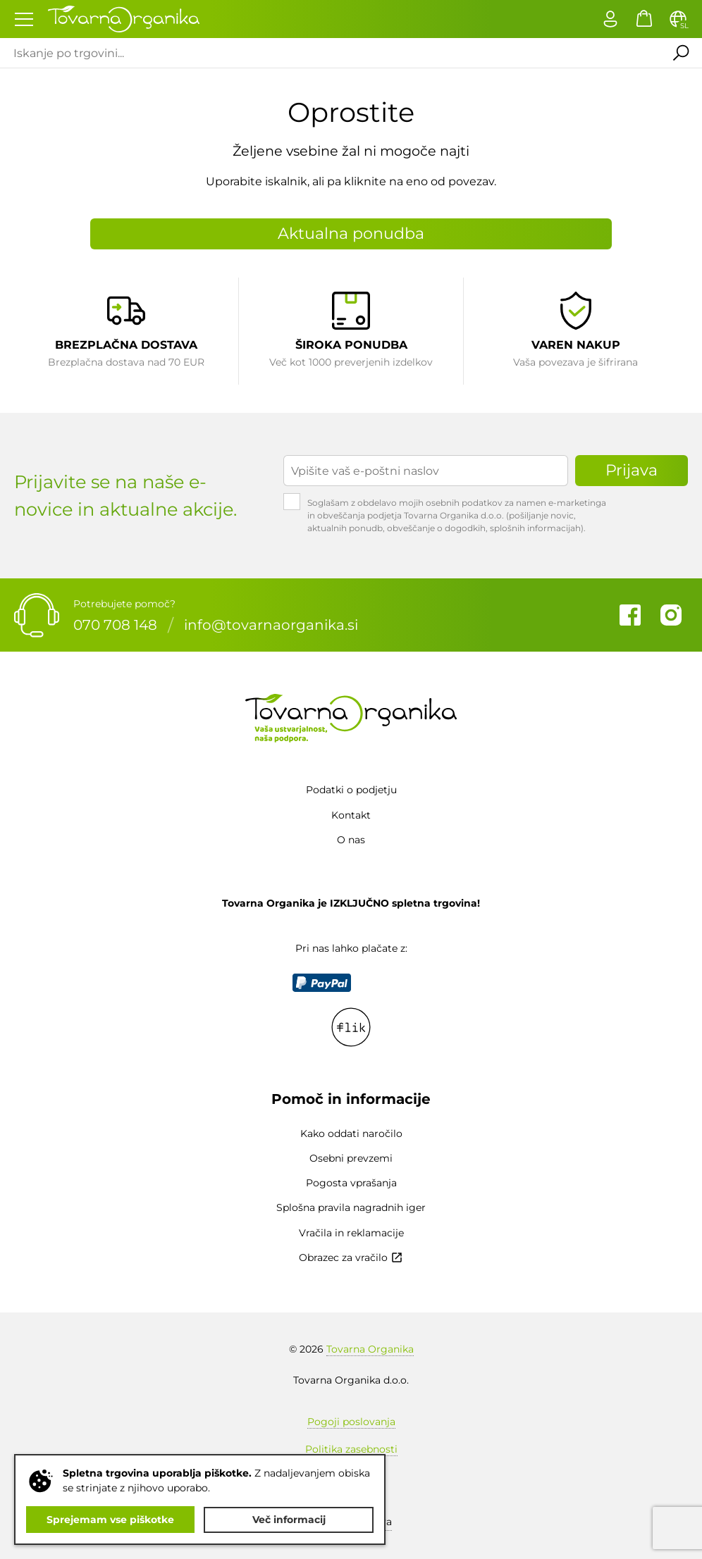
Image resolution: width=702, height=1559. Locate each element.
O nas (351, 839)
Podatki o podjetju (351, 789)
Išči (680, 53)
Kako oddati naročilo (351, 1133)
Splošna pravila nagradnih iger (351, 1207)
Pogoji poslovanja (351, 1421)
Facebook (630, 615)
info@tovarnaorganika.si (271, 625)
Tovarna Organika (370, 1349)
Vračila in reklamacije (351, 1232)
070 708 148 (115, 625)
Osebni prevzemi (351, 1158)
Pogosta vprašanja (351, 1182)
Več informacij (289, 1519)
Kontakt (351, 815)
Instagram (671, 615)
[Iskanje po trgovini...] (329, 53)
